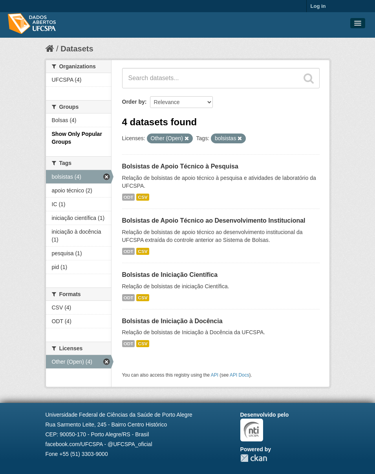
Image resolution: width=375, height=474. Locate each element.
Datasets (76, 48)
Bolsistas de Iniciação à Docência (172, 321)
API (214, 375)
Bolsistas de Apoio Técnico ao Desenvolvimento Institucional (213, 220)
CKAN (253, 458)
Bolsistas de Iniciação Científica (170, 274)
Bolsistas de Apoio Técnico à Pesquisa (180, 166)
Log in (318, 6)
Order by (133, 102)
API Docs (239, 375)
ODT (129, 197)
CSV (142, 197)
